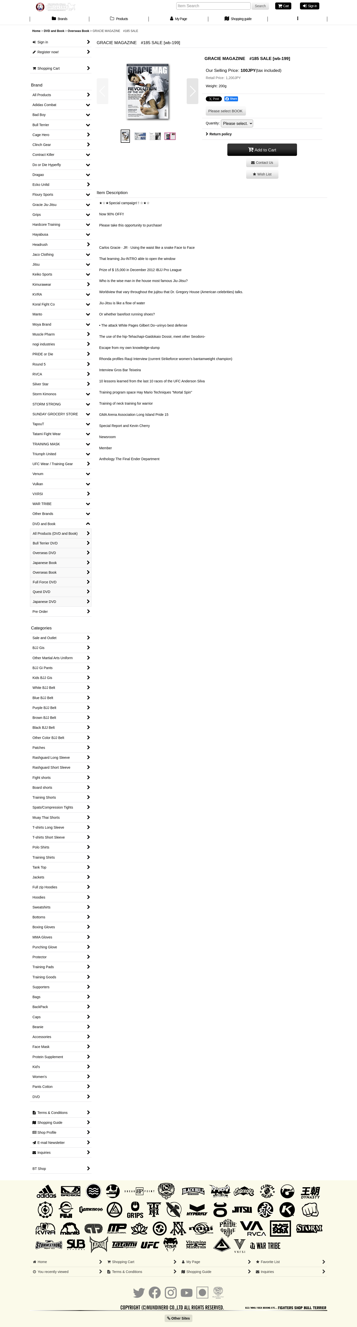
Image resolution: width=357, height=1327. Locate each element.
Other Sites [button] (178, 1318)
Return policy (219, 134)
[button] (297, 19)
